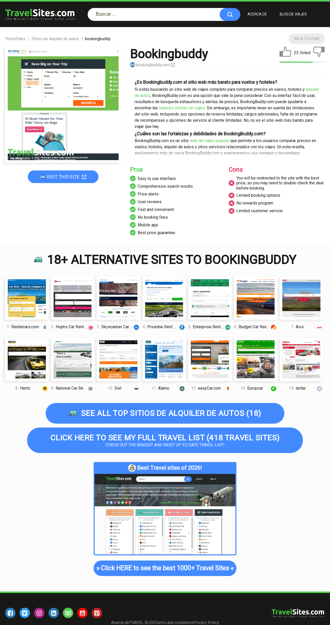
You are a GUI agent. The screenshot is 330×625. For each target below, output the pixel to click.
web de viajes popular (209, 140)
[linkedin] (53, 613)
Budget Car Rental (255, 327)
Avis (307, 327)
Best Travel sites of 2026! (165, 468)
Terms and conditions (174, 622)
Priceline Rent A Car (164, 327)
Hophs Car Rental (72, 327)
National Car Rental (72, 388)
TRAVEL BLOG (142, 622)
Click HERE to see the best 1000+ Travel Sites (165, 568)
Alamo (168, 388)
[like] (285, 53)
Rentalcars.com (27, 327)
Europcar (258, 388)
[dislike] (319, 53)
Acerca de (257, 14)
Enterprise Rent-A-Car (210, 327)
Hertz (31, 388)
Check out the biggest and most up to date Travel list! (165, 440)
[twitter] (25, 613)
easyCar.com (211, 388)
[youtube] (82, 613)
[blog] (68, 613)
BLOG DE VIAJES (293, 14)
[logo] (40, 14)
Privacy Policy (206, 622)
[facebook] (10, 613)
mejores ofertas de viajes (182, 107)
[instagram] (39, 613)
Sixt (124, 388)
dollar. (306, 388)
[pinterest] (97, 613)
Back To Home (307, 39)
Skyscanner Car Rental (118, 327)
